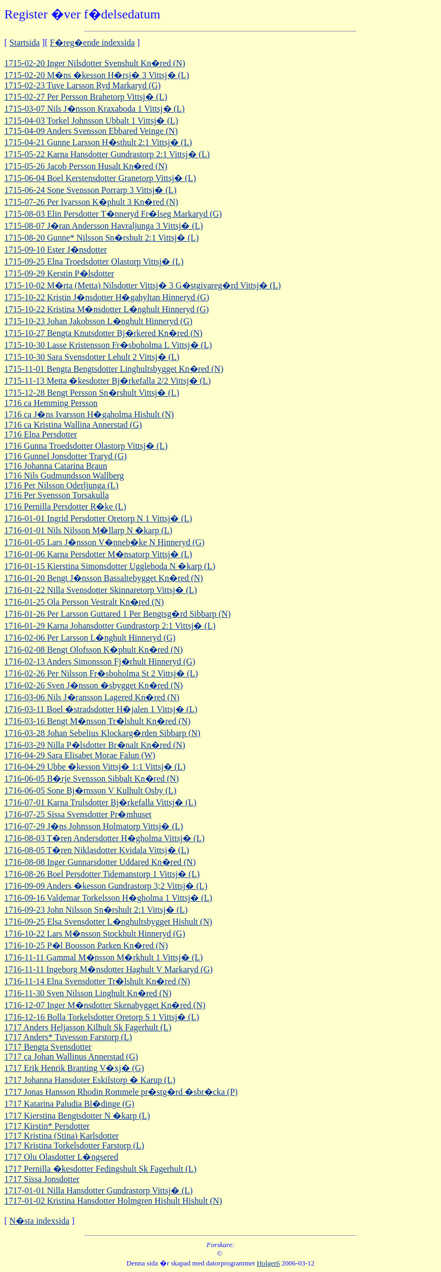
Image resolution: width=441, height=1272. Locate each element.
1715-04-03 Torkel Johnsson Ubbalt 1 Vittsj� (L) (91, 120)
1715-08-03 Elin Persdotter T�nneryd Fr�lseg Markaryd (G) (113, 213)
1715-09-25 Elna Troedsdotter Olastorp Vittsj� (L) (94, 261)
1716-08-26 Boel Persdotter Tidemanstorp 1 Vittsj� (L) (102, 874)
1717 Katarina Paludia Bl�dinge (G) (69, 1103)
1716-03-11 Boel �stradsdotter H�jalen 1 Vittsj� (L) (100, 709)
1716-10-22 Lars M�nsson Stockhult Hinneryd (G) (94, 933)
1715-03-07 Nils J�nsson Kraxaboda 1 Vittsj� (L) (94, 108)
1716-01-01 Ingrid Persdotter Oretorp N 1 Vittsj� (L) (98, 518)
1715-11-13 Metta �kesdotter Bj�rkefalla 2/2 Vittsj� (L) (107, 380)
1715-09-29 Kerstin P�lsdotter (59, 273)
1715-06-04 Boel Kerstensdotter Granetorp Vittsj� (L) (100, 178)
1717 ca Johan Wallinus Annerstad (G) (71, 1056)
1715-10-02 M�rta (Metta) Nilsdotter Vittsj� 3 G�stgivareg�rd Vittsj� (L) (142, 285)
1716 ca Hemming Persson (51, 403)
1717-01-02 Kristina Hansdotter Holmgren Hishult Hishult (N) (113, 1200)
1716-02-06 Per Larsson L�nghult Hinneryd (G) (90, 637)
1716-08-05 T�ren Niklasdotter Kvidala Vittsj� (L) (96, 850)
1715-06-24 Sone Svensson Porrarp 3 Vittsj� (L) (90, 190)
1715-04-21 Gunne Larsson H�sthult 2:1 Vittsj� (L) (98, 142)
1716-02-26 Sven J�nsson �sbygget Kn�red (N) (93, 685)
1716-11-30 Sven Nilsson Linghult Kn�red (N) (87, 993)
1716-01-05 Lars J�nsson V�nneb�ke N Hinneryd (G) (104, 542)
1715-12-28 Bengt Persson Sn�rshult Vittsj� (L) (91, 392)
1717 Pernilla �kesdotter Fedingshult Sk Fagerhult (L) (100, 1168)
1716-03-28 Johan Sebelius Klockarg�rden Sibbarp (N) (102, 733)
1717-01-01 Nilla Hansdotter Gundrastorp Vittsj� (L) (98, 1190)
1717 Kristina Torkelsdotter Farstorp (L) (74, 1145)
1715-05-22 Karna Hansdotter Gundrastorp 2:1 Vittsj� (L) (107, 154)
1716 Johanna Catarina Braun (55, 465)
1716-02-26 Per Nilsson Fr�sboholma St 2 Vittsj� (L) (101, 673)
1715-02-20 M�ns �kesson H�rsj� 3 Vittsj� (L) (96, 75)
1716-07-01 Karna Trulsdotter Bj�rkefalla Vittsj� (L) (100, 802)
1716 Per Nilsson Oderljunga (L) (61, 485)
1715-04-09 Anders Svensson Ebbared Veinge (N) (91, 130)
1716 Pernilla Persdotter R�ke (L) (65, 506)
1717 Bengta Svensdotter (48, 1046)
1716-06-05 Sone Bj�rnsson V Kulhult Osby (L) (90, 790)
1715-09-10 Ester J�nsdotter (55, 249)
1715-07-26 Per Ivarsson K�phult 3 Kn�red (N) (91, 201)
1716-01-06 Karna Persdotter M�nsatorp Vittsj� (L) (98, 554)
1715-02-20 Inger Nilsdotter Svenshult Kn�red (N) (94, 63)
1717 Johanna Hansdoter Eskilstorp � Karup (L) (90, 1079)
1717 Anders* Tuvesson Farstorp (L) (68, 1037)
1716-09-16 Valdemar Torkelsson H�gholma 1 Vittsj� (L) (108, 897)
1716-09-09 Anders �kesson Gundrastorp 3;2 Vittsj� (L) (105, 885)
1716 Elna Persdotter (40, 434)
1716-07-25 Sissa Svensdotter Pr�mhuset (78, 814)
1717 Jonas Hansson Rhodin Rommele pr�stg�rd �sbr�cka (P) (121, 1091)
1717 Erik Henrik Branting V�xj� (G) (74, 1068)
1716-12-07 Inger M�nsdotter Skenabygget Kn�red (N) (104, 1005)
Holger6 (268, 1263)
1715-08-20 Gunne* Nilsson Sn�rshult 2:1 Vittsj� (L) (101, 237)
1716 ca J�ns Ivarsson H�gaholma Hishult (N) (89, 414)
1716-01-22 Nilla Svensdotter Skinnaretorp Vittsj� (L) (100, 590)
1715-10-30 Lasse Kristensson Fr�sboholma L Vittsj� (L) (108, 345)
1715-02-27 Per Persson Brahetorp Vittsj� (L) (85, 96)
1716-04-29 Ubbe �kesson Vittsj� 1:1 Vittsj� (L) (94, 766)
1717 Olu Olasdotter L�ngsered (61, 1156)
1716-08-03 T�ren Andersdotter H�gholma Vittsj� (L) (104, 838)
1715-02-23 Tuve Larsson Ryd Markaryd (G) (82, 85)
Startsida (24, 42)
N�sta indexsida (39, 1220)
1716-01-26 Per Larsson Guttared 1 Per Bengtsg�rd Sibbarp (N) (117, 613)
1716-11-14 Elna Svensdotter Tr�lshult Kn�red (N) (97, 981)
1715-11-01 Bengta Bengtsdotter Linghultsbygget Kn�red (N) (113, 368)
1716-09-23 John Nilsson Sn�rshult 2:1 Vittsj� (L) (95, 909)
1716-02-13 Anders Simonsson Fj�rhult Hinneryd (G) (99, 661)
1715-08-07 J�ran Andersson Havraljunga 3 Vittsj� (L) (103, 225)
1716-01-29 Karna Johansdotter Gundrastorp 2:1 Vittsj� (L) (110, 625)
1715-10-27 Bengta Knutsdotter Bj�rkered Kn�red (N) (103, 333)
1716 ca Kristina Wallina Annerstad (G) (73, 424)
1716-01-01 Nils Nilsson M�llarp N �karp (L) (88, 530)
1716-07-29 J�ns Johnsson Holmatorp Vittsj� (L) (93, 826)
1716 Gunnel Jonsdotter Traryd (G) (65, 456)
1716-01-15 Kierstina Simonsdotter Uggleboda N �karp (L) (109, 566)
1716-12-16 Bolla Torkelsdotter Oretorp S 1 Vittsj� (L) (101, 1017)
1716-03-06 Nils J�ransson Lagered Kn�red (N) (91, 697)
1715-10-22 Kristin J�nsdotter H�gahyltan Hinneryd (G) (106, 297)
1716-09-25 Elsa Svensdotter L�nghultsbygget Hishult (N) (108, 921)
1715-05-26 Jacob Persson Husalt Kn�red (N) (85, 166)
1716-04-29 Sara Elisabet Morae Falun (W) (79, 755)
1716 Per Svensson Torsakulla (56, 495)
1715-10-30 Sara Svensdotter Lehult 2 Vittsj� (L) (91, 356)
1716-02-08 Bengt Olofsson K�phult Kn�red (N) (93, 649)
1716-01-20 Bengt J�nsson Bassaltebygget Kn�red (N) (103, 578)
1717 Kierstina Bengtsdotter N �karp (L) (77, 1115)
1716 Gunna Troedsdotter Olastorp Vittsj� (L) (85, 445)
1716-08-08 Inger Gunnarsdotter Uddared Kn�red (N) (100, 862)
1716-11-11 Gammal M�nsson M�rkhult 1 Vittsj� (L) (103, 957)
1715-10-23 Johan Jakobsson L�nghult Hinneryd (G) (98, 321)
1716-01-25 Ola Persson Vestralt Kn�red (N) (84, 601)
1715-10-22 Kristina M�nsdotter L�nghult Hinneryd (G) (106, 309)
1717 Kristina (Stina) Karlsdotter (61, 1135)
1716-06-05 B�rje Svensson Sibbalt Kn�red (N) (91, 778)
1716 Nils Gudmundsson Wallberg (64, 475)
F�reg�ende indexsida (92, 42)
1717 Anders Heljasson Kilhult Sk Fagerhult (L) (87, 1027)
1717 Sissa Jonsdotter (42, 1179)
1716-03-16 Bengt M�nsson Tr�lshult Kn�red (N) (97, 721)
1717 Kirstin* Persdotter (46, 1126)
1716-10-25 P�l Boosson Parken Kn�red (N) (86, 945)
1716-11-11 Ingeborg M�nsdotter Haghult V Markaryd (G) (108, 969)
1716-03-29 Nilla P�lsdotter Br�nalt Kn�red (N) (94, 745)
